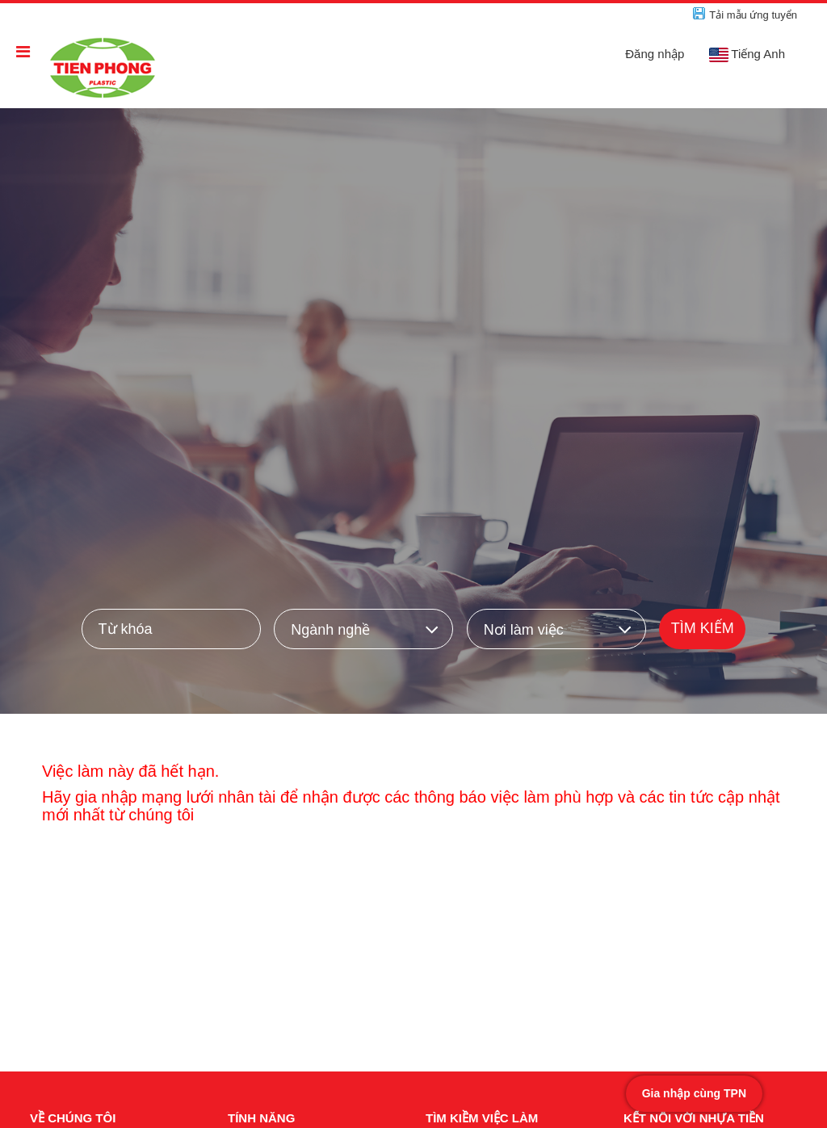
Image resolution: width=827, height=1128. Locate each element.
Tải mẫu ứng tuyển (753, 15)
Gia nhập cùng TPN (694, 1093)
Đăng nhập (654, 54)
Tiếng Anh (746, 54)
